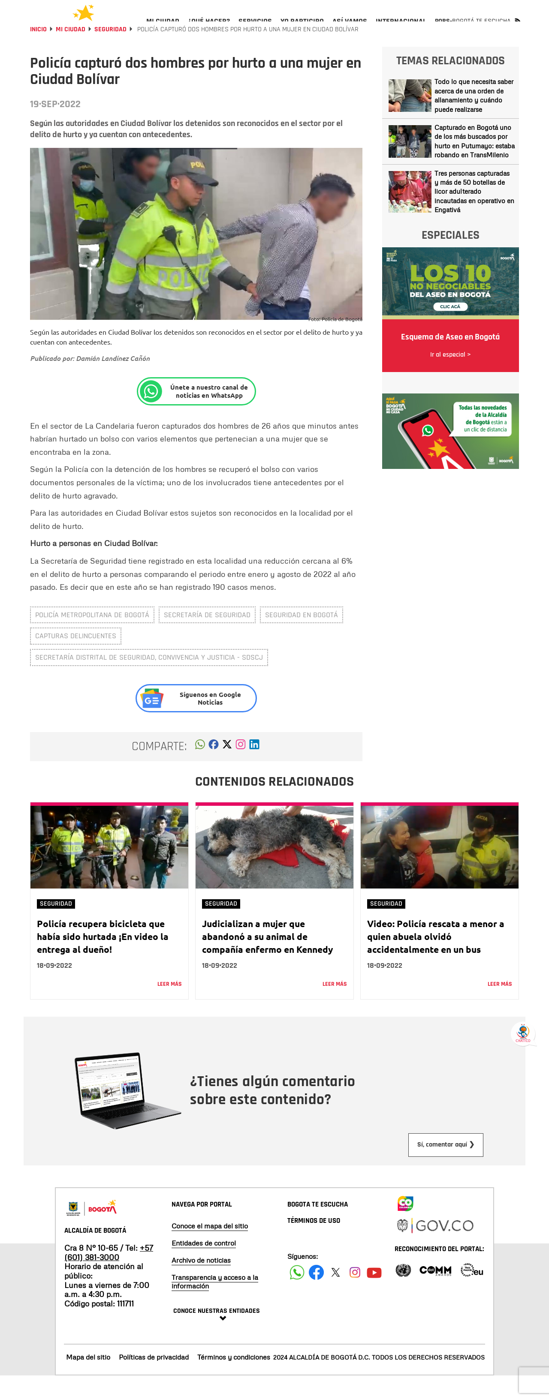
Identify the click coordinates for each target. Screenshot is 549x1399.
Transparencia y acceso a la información (215, 1304)
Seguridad (110, 52)
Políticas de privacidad (154, 1380)
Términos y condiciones (233, 1380)
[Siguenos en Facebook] (297, 1295)
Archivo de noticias (201, 1283)
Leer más (169, 1007)
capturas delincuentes (75, 659)
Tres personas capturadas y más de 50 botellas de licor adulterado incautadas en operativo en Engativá (474, 214)
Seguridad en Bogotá (301, 638)
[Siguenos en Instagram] (354, 1295)
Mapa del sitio (88, 1380)
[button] (200, 770)
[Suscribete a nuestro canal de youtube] (374, 1295)
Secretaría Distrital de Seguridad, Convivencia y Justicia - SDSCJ (149, 680)
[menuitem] (163, 28)
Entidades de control (204, 1266)
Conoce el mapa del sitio (210, 1249)
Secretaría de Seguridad (207, 638)
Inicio (38, 52)
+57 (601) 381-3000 (108, 1275)
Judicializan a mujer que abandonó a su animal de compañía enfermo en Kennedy (267, 959)
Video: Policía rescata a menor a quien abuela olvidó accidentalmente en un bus (435, 959)
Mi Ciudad (70, 52)
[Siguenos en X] (335, 1295)
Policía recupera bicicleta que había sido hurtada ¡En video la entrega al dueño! (103, 959)
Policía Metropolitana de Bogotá (92, 638)
